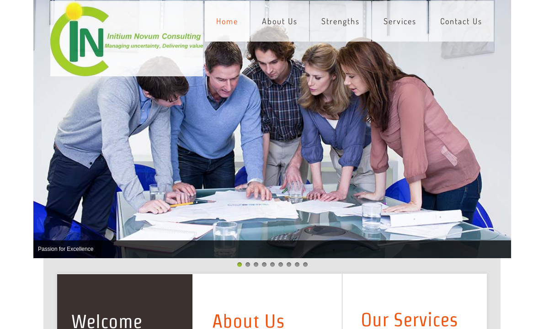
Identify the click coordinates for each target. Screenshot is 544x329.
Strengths (340, 21)
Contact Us (461, 21)
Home (227, 21)
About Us (280, 21)
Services (400, 21)
